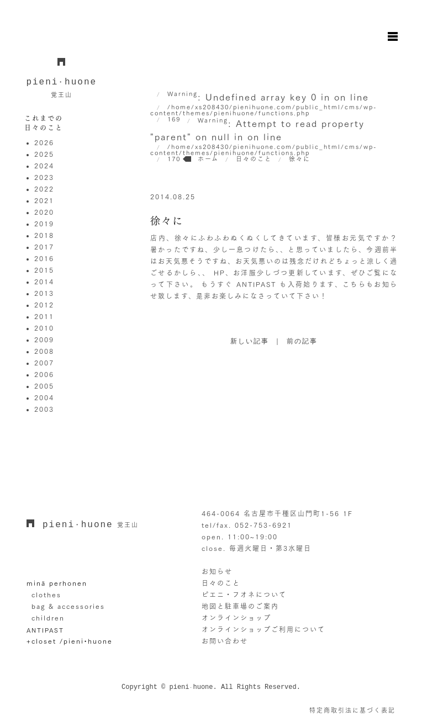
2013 (44, 293)
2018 (44, 235)
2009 (44, 339)
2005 (44, 386)
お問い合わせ (225, 641)
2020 (44, 212)
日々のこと (221, 583)
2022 (44, 188)
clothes (46, 594)
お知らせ (217, 571)
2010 (44, 328)
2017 (44, 246)
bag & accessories (68, 606)
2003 (44, 409)
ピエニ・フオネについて (244, 594)
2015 (44, 270)
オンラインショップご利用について (263, 629)
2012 (44, 304)
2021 (44, 200)
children (48, 617)
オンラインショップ (236, 617)
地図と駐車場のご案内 (240, 606)
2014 (44, 281)
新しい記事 (249, 342)
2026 (44, 142)
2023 (44, 177)
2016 (44, 258)
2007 (44, 362)
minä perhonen (57, 583)
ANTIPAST (45, 630)
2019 (44, 223)
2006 (44, 374)
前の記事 (302, 342)
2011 (44, 316)
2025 (44, 154)
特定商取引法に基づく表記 (352, 710)
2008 (44, 351)
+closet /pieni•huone (70, 641)
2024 (44, 165)
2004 (44, 397)
